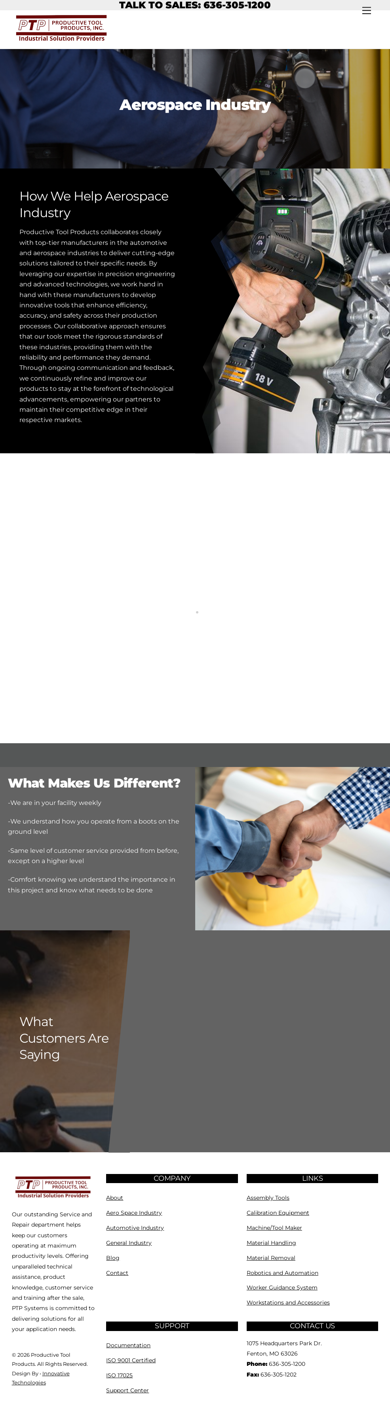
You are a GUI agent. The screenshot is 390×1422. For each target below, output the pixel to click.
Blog (113, 1257)
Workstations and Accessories (288, 1302)
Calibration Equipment (278, 1212)
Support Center (127, 1390)
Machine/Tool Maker (274, 1227)
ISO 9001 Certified (131, 1360)
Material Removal (271, 1257)
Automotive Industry (135, 1227)
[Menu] (367, 11)
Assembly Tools (268, 1197)
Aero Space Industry (134, 1212)
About (114, 1197)
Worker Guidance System (282, 1287)
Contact (117, 1272)
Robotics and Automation (282, 1272)
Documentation (128, 1345)
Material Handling (271, 1242)
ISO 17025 (119, 1375)
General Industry (129, 1242)
